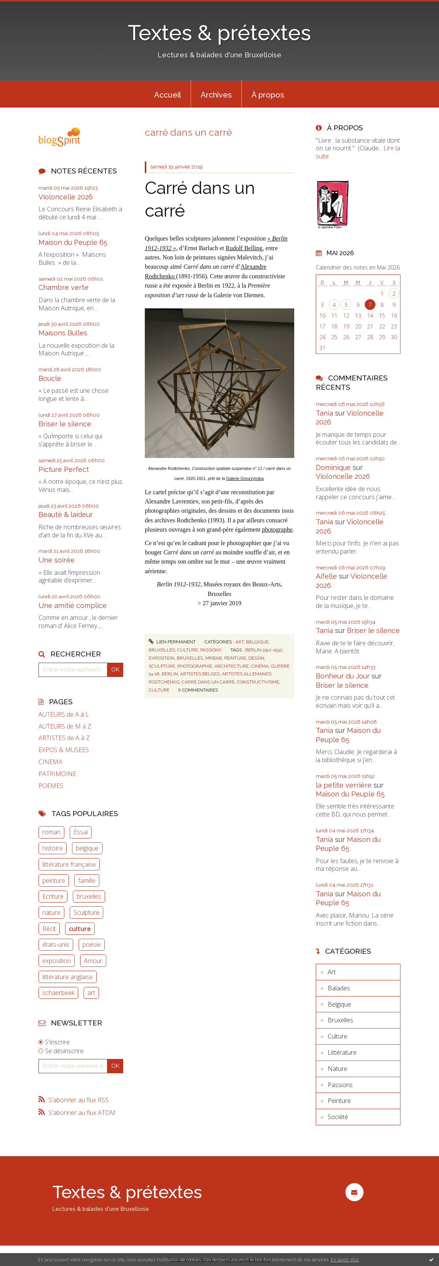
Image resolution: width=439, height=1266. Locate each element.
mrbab (213, 658)
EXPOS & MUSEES (64, 750)
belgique (87, 848)
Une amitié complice (73, 605)
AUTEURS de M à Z (65, 726)
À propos (267, 94)
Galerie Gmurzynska (244, 478)
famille (87, 880)
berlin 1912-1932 (264, 650)
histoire (52, 848)
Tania (324, 413)
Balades (339, 988)
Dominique (333, 467)
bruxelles (89, 896)
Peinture (339, 1100)
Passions (210, 650)
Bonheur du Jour (343, 676)
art (91, 992)
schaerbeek (58, 992)
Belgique (257, 642)
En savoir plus (345, 1259)
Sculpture (86, 912)
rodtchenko (164, 682)
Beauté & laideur (66, 514)
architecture (231, 666)
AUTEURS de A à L (64, 714)
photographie (195, 666)
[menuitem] (167, 94)
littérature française (69, 864)
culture (80, 928)
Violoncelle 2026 (66, 197)
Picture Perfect (64, 469)
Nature (337, 1068)
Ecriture (53, 896)
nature (51, 912)
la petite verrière (344, 785)
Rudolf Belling (244, 248)
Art (239, 642)
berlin (170, 674)
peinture (53, 880)
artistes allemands (246, 674)
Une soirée (57, 560)
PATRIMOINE (57, 774)
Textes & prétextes (219, 32)
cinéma (260, 666)
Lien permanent (172, 642)
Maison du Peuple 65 (73, 242)
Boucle (50, 378)
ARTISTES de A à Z (64, 738)
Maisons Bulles (63, 333)
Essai (81, 832)
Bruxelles (162, 650)
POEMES (51, 786)
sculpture (162, 666)
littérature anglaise (67, 977)
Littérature (342, 1052)
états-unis (55, 944)
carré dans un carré (208, 682)
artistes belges (200, 674)
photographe (277, 529)
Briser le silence (65, 424)
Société (338, 1117)
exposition (56, 960)
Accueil (167, 94)
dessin (256, 658)
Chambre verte (64, 287)
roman (51, 832)
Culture (187, 650)
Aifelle (326, 576)
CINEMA (50, 762)
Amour (93, 960)
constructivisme (258, 682)
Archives (216, 94)
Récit (49, 928)
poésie (91, 944)
